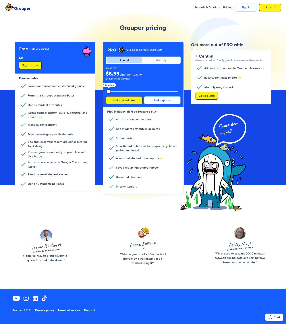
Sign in (245, 7)
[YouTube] (16, 298)
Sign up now (30, 65)
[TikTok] (44, 298)
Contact (89, 310)
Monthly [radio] (161, 60)
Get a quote (162, 100)
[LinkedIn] (35, 298)
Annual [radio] (124, 60)
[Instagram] (26, 298)
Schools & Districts (207, 7)
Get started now (124, 100)
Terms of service (69, 310)
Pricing (228, 7)
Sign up (270, 7)
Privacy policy (44, 310)
